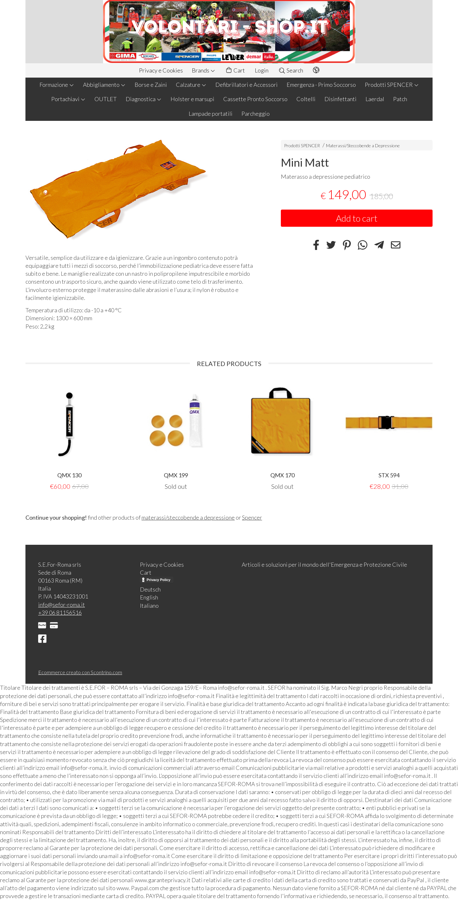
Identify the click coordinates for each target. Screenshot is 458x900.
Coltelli (306, 98)
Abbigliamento (104, 84)
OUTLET (105, 98)
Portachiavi (68, 98)
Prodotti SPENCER (392, 84)
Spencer (252, 517)
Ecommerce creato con (80, 672)
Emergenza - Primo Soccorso (321, 84)
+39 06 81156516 (60, 612)
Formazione (56, 84)
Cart (235, 70)
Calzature (191, 84)
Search (290, 70)
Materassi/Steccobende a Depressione (363, 145)
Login (261, 70)
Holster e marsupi (192, 98)
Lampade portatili (210, 113)
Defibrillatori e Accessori (246, 84)
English (149, 597)
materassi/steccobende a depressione (188, 517)
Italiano (149, 605)
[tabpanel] (69, 435)
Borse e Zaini (151, 84)
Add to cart (357, 218)
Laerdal (374, 98)
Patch (400, 98)
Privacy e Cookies (161, 70)
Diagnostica (144, 98)
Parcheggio (255, 113)
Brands (203, 70)
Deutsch (150, 589)
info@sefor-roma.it (61, 604)
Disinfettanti (340, 98)
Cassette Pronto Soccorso (255, 98)
